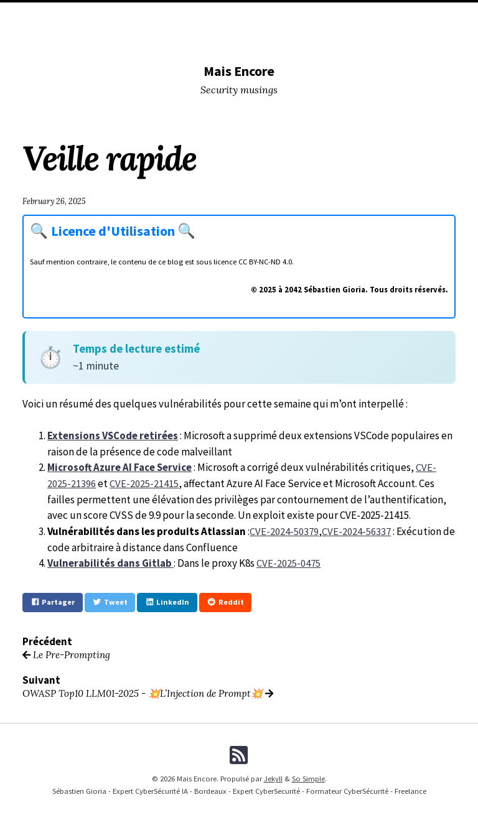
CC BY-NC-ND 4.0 (265, 261)
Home (45, 16)
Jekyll (273, 778)
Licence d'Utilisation (120, 230)
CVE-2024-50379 (284, 529)
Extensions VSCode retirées (113, 435)
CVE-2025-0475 (288, 561)
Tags (335, 16)
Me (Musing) (378, 16)
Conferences (244, 16)
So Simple (308, 778)
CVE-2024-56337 (356, 529)
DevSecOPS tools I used (165, 16)
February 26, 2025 (55, 201)
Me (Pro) (428, 16)
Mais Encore (239, 71)
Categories (88, 16)
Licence (230, 36)
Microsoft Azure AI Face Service (120, 466)
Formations (182, 36)
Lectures (297, 16)
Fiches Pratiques (287, 36)
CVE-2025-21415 (144, 482)
